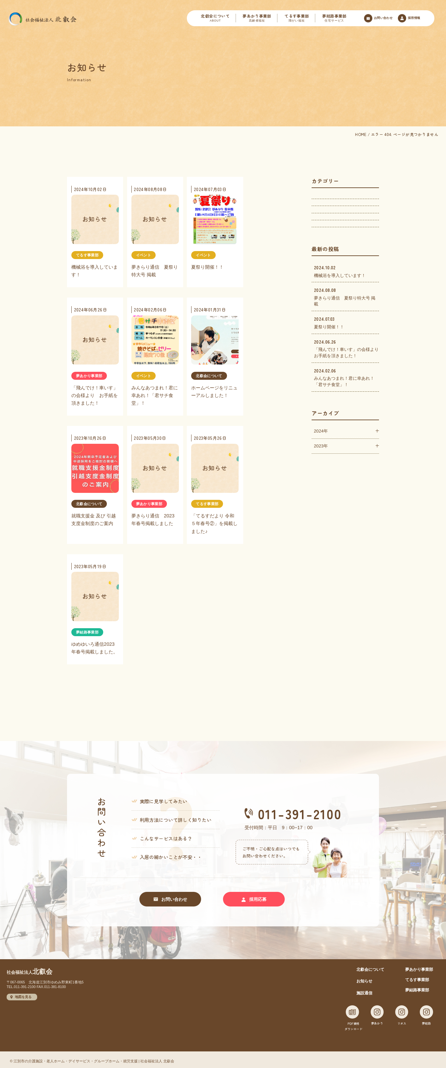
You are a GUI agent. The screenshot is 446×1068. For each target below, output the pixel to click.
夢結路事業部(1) (329, 243)
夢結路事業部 (334, 18)
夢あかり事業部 (257, 18)
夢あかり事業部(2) (331, 213)
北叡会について (215, 18)
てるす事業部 (296, 18)
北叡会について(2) (331, 258)
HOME (360, 134)
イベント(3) (325, 198)
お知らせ (364, 978)
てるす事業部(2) (329, 228)
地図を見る (21, 994)
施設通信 (364, 990)
